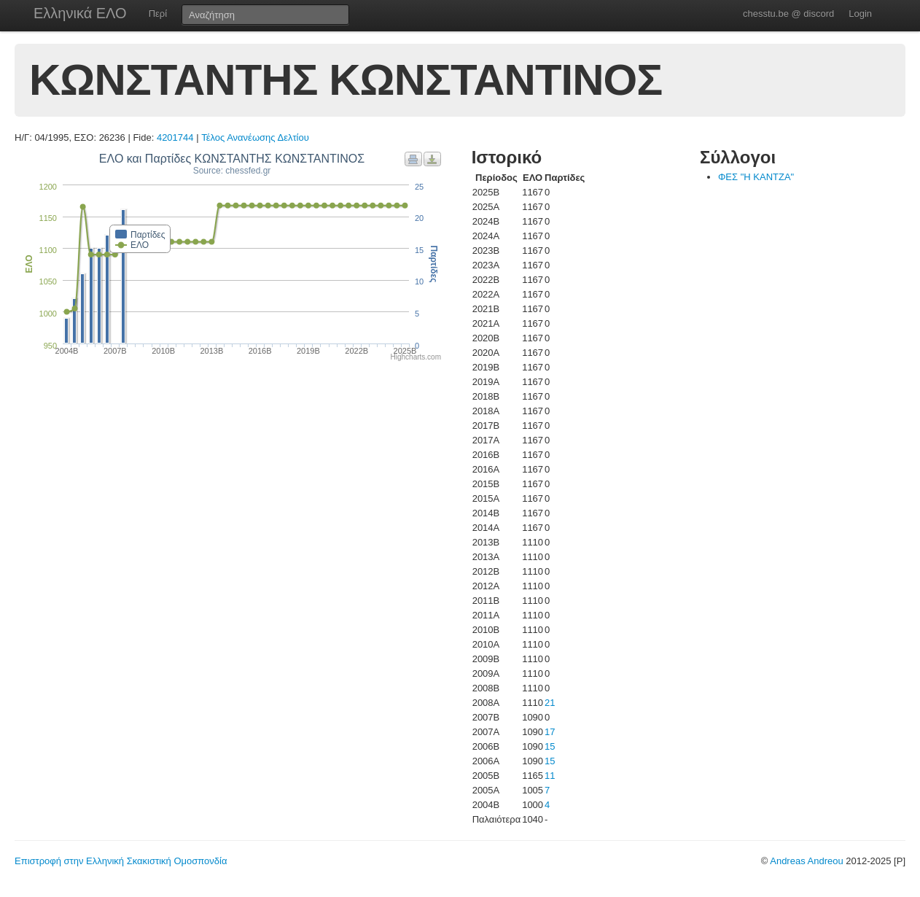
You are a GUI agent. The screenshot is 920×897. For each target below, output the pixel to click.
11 (550, 775)
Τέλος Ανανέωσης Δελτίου (255, 137)
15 (550, 746)
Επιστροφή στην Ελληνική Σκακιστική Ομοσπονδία (121, 860)
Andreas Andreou (806, 860)
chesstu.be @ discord (788, 13)
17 (550, 731)
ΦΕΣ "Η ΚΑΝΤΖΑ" (756, 176)
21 (550, 702)
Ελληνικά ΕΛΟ (80, 13)
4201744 (175, 137)
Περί (158, 13)
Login (860, 13)
